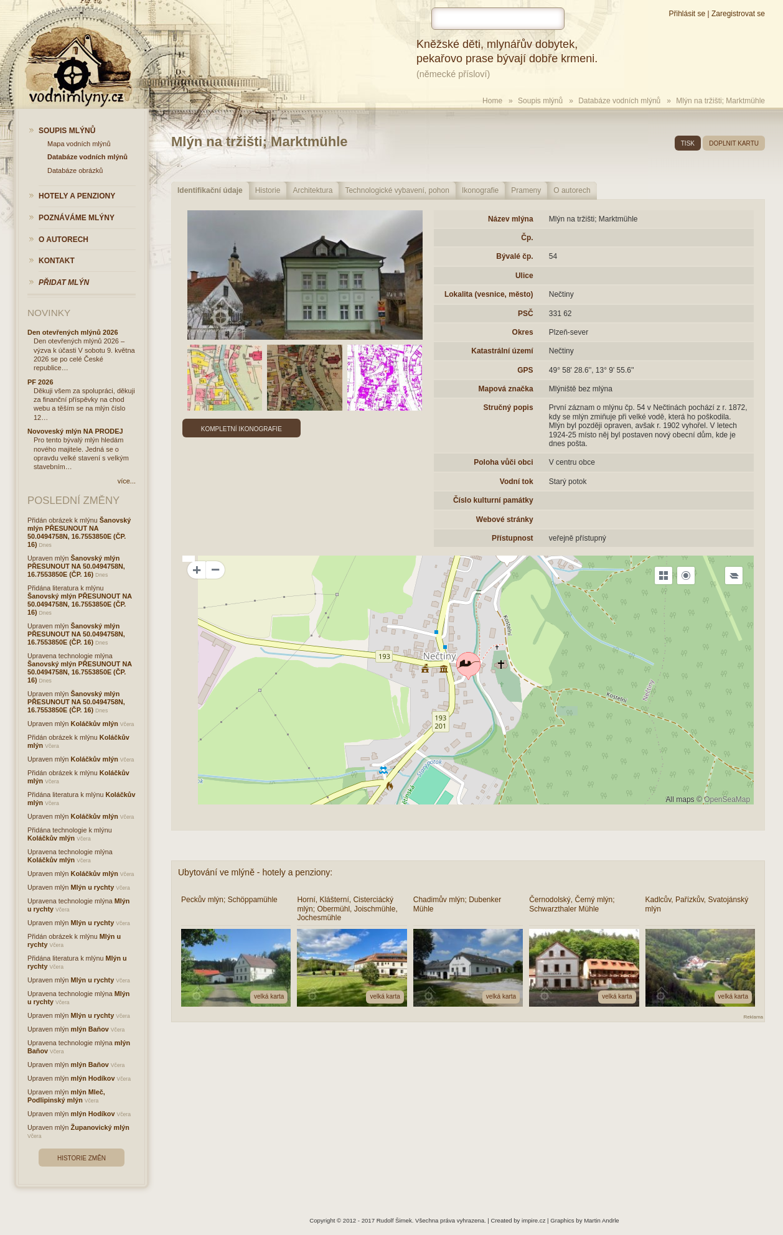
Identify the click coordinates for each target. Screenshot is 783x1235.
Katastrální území (502, 351)
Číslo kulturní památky (493, 500)
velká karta (269, 996)
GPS (525, 370)
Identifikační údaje (210, 190)
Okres (522, 332)
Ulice (524, 275)
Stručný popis (508, 407)
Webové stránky (504, 519)
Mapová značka (506, 388)
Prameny (526, 190)
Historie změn (81, 1158)
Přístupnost (512, 538)
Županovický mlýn (100, 1127)
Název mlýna (510, 219)
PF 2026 (40, 382)
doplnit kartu (734, 143)
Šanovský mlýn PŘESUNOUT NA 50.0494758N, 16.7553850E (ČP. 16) (79, 532)
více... (127, 481)
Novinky (48, 312)
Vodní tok (516, 481)
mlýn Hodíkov (93, 1078)
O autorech (571, 190)
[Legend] (734, 575)
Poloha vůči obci (503, 462)
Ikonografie (480, 190)
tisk (688, 143)
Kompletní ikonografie (241, 429)
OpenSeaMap (727, 799)
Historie (268, 190)
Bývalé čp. (514, 256)
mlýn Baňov (90, 1029)
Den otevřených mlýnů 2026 (72, 332)
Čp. (527, 237)
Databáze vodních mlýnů (619, 100)
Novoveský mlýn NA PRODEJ (75, 431)
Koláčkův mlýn (94, 723)
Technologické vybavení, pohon (397, 190)
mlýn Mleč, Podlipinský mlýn (66, 1096)
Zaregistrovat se (738, 13)
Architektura (312, 190)
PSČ (525, 313)
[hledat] (498, 18)
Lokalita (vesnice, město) (488, 294)
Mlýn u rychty (93, 887)
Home (492, 100)
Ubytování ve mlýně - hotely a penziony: (255, 872)
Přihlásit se (686, 13)
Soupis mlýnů (540, 100)
